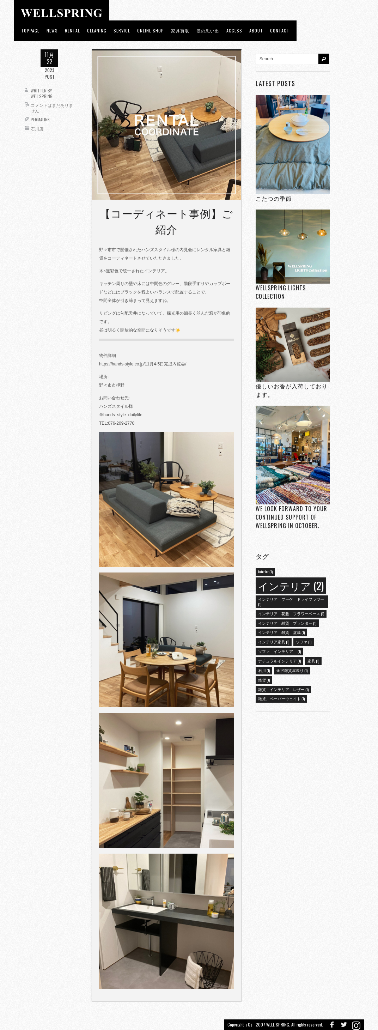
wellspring (42, 96)
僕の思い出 (207, 31)
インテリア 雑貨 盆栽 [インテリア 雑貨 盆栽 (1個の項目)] (281, 632)
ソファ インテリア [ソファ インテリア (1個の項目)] (279, 651)
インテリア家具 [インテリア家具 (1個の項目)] (273, 641)
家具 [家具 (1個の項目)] (313, 661)
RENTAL (72, 31)
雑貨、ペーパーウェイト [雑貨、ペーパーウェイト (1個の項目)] (281, 698)
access (234, 31)
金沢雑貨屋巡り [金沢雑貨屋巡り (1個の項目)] (291, 670)
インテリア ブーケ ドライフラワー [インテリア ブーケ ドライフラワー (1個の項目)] (291, 601)
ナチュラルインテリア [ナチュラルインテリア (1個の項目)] (279, 661)
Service (122, 31)
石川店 (37, 129)
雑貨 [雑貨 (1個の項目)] (264, 680)
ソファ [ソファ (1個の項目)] (303, 641)
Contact (279, 31)
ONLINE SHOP (150, 31)
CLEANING (96, 31)
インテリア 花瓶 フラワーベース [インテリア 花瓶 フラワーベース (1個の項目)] (291, 613)
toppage (30, 31)
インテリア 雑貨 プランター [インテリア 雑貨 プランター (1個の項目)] (287, 623)
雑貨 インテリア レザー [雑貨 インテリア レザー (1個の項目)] (283, 689)
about (256, 31)
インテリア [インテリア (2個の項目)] (291, 585)
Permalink (40, 119)
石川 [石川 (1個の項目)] (264, 670)
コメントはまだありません (52, 108)
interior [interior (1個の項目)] (265, 571)
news (52, 31)
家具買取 (180, 31)
